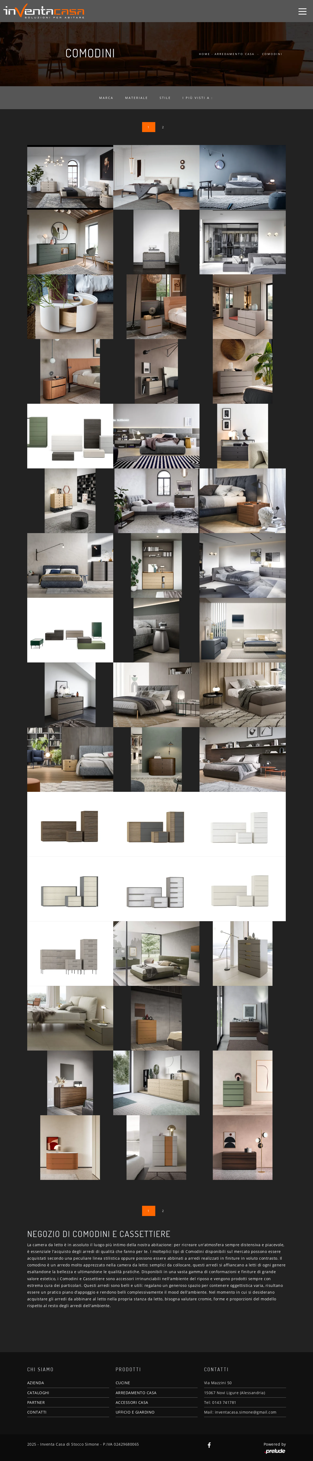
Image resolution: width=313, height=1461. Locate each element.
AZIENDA (35, 1382)
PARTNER (36, 1402)
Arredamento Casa (234, 54)
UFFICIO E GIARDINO (135, 1412)
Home (204, 54)
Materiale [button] (136, 98)
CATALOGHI (38, 1392)
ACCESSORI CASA (132, 1402)
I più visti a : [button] (198, 98)
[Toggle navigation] (302, 11)
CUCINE (123, 1382)
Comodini (272, 54)
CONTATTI (37, 1412)
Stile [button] (165, 98)
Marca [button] (106, 98)
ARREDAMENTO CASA (136, 1392)
